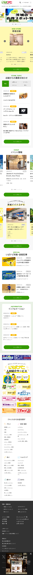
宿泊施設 (20, 482)
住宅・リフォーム (8, 487)
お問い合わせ (20, 523)
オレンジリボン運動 (22, 509)
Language (26, 2)
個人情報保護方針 (6, 541)
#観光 (10, 235)
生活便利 (6, 490)
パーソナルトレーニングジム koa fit (9, 110)
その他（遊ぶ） (8, 472)
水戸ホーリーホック (8, 509)
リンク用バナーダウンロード (9, 548)
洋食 (5, 429)
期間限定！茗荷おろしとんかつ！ (9, 95)
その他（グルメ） (8, 452)
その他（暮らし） (8, 495)
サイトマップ (5, 551)
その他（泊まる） (22, 485)
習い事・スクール (8, 482)
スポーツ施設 (7, 462)
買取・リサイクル (22, 470)
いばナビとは (20, 521)
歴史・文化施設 (8, 467)
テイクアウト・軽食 (9, 447)
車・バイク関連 (8, 492)
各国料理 (6, 439)
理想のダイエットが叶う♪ (9, 125)
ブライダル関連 (8, 485)
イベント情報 (5, 517)
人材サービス (5, 528)
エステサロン (21, 429)
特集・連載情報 (6, 504)
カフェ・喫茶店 (8, 442)
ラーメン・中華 (8, 434)
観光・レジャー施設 (9, 465)
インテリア (20, 462)
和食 (5, 432)
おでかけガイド (21, 506)
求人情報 (4, 521)
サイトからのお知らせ (22, 519)
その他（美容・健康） (23, 441)
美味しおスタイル (22, 511)
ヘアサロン (20, 427)
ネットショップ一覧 (21, 517)
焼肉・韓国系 (7, 437)
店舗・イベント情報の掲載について (10, 533)
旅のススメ (6, 511)
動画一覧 (4, 523)
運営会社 (4, 538)
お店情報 (4, 519)
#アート (10, 236)
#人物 (10, 232)
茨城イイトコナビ (8, 506)
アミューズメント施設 (9, 460)
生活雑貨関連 (21, 467)
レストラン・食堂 (8, 449)
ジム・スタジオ (21, 438)
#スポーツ (11, 233)
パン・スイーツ (8, 444)
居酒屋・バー (7, 427)
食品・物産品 (21, 465)
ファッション (21, 460)
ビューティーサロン (22, 432)
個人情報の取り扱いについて (9, 543)
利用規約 (4, 546)
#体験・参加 (10, 183)
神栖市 (24, 224)
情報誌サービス (5, 531)
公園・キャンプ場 (8, 470)
